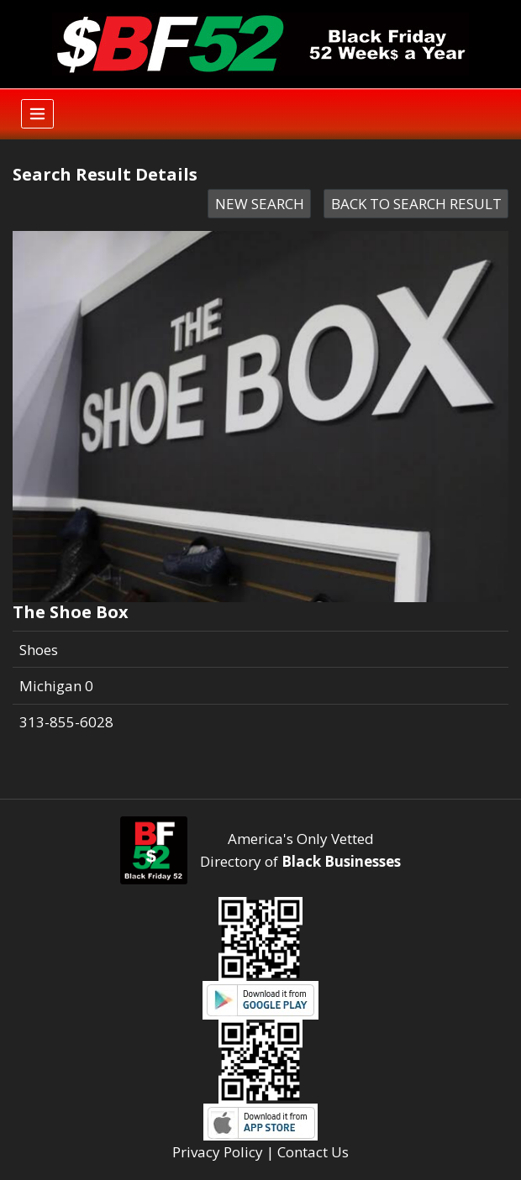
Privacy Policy (217, 1152)
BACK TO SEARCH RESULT (416, 203)
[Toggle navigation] (37, 113)
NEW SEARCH (259, 203)
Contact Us (313, 1152)
